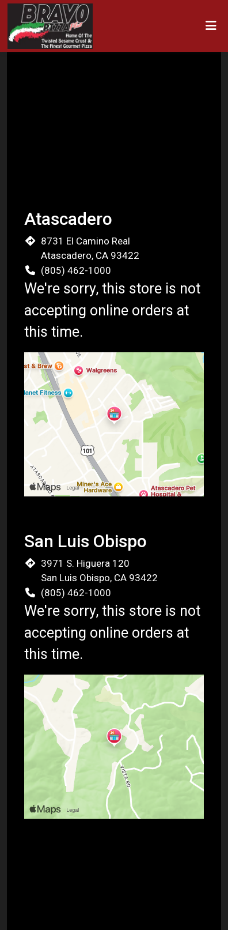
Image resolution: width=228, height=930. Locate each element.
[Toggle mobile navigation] (211, 25)
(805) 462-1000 (76, 270)
